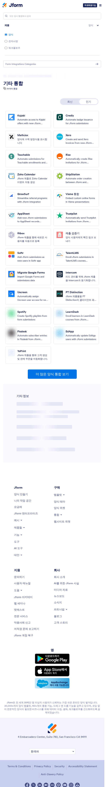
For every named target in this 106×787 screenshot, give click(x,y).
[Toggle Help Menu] (18, 590)
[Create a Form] (21, 494)
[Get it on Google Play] (52, 658)
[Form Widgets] (59, 508)
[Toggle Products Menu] (19, 527)
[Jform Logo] (12, 5)
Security (59, 762)
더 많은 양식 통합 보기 (52, 374)
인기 (88, 101)
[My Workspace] (22, 500)
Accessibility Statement (82, 762)
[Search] (6, 16)
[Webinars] (19, 603)
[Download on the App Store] (52, 669)
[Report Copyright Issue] (26, 629)
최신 (70, 101)
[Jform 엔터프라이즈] (26, 513)
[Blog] (58, 616)
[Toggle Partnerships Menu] (61, 609)
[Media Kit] (61, 590)
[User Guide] (22, 583)
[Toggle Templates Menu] (59, 494)
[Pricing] (18, 507)
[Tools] (16, 541)
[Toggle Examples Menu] (18, 520)
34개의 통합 (12, 88)
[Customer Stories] (61, 622)
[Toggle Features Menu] (18, 534)
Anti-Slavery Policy (52, 770)
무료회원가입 (90, 5)
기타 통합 (13, 83)
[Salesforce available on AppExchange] (52, 680)
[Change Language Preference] (52, 748)
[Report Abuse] (22, 622)
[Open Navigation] (100, 5)
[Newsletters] (58, 602)
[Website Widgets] (62, 521)
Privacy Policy (42, 762)
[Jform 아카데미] (23, 597)
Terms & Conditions (19, 762)
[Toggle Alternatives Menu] (18, 555)
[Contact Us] (19, 577)
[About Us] (59, 577)
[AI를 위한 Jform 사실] (66, 583)
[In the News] (59, 596)
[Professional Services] (21, 616)
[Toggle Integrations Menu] (58, 514)
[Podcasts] (19, 610)
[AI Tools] (18, 548)
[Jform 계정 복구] (23, 635)
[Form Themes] (59, 501)
